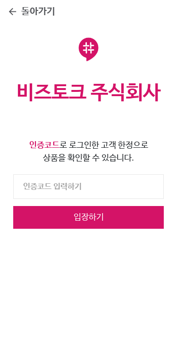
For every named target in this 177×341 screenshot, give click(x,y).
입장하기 (89, 217)
